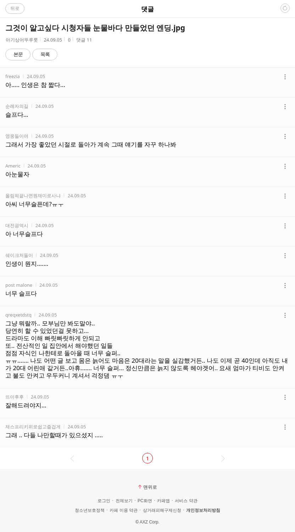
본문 (18, 54)
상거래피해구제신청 (162, 510)
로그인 (104, 500)
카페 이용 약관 (124, 510)
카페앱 (163, 500)
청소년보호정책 (90, 510)
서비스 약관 (186, 500)
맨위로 (147, 487)
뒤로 (15, 8)
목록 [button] (45, 54)
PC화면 (145, 500)
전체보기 (124, 500)
